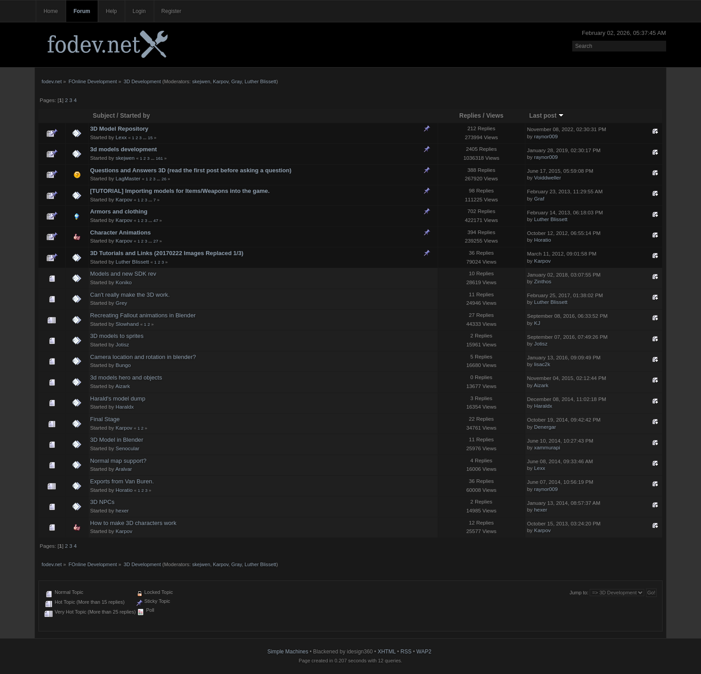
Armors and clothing (118, 211)
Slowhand (127, 324)
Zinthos (543, 281)
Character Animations (120, 232)
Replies (470, 115)
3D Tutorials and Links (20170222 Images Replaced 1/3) (166, 253)
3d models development (123, 149)
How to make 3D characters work (133, 523)
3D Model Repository (119, 128)
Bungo (123, 365)
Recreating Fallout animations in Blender (142, 315)
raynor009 (546, 136)
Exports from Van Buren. (122, 481)
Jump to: (579, 592)
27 (155, 241)
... (145, 137)
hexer (122, 511)
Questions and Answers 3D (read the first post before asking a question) (190, 170)
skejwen (201, 81)
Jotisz (122, 344)
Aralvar (123, 469)
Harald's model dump (117, 398)
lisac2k (542, 364)
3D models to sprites (117, 336)
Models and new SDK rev (123, 273)
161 (159, 158)
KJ (537, 323)
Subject (104, 115)
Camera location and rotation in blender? (143, 357)
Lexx (121, 137)
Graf (539, 199)
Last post (546, 115)
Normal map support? (118, 460)
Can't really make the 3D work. (129, 294)
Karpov (220, 81)
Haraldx (125, 407)
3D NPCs (102, 502)
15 (150, 137)
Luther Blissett (260, 81)
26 (163, 178)
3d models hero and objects (126, 377)
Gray (236, 81)
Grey (121, 303)
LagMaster (128, 178)
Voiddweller (547, 178)
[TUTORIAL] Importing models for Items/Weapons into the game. (180, 191)
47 (155, 220)
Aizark (122, 386)
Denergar (545, 427)
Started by (135, 115)
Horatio (542, 240)
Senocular (127, 448)
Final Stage (104, 419)
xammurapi (547, 447)
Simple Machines (287, 651)
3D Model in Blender (116, 439)
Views (494, 115)
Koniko (124, 282)
